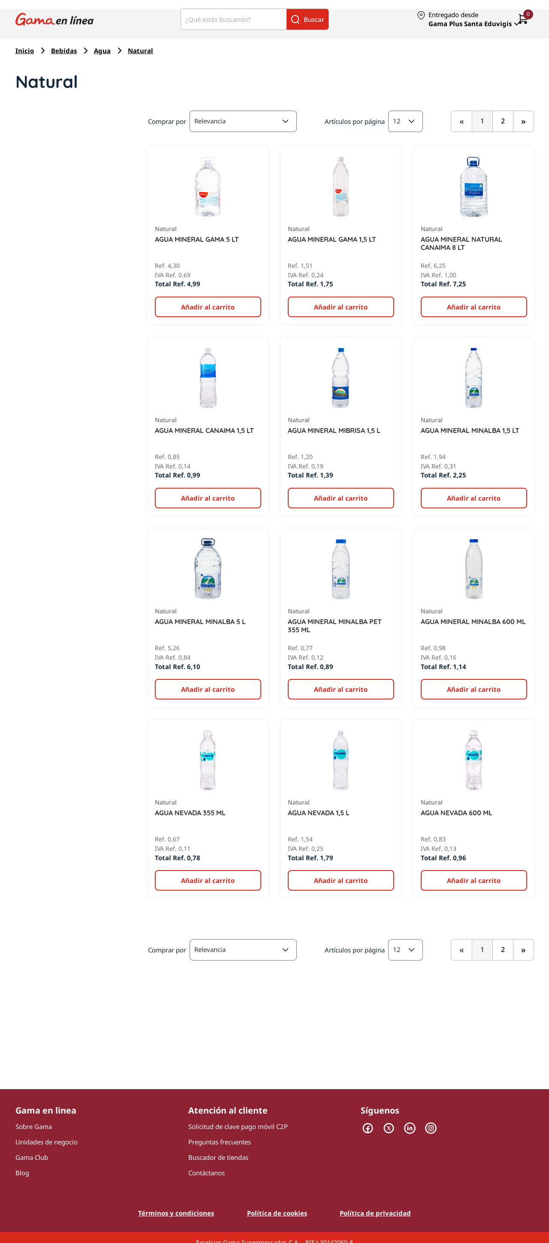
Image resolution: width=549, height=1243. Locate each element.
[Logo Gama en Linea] (54, 19)
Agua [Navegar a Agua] (102, 50)
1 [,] (482, 121)
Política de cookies (277, 1213)
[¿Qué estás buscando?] (234, 19)
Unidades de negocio (46, 1142)
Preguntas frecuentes (219, 1142)
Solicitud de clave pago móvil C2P (238, 1126)
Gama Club (31, 1157)
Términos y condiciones (176, 1213)
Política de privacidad (375, 1213)
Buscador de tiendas (218, 1157)
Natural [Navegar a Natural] (140, 50)
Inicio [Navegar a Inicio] (24, 50)
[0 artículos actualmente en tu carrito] (523, 19)
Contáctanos (206, 1172)
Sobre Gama (33, 1126)
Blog (22, 1172)
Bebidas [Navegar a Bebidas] (64, 50)
